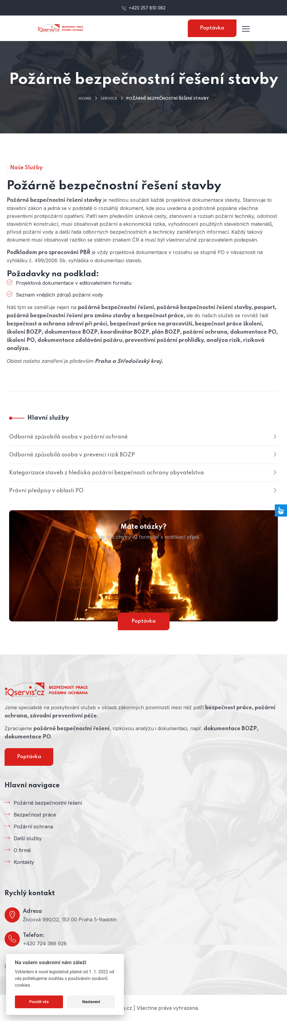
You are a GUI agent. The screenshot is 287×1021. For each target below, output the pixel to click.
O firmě (22, 850)
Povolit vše (39, 1001)
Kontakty (24, 862)
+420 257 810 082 (144, 7)
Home (85, 99)
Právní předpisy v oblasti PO (46, 490)
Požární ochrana (33, 826)
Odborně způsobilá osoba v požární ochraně (68, 437)
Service (108, 99)
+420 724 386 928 (45, 943)
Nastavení (91, 1001)
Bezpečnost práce (35, 815)
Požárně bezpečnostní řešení (48, 803)
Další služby (28, 838)
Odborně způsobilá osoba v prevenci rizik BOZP (72, 455)
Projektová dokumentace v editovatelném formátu (73, 283)
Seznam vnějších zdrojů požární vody (59, 295)
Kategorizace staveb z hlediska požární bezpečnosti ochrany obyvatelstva (106, 473)
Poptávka (212, 28)
